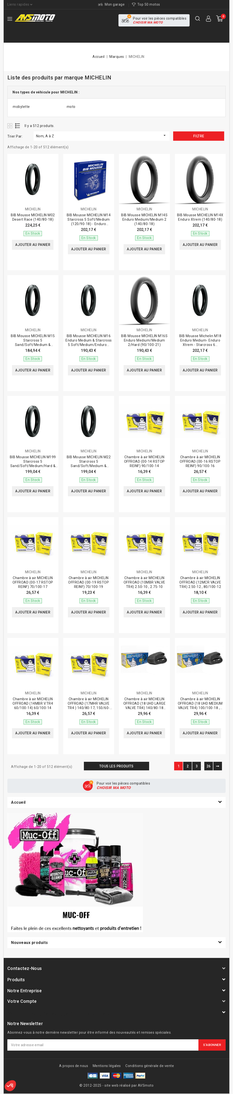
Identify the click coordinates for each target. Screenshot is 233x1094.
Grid (10, 126)
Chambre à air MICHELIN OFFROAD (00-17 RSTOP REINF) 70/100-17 (33, 582)
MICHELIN (33, 209)
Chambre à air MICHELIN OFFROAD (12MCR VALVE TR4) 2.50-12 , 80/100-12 (200, 582)
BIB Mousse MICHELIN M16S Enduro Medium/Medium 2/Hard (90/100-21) (144, 340)
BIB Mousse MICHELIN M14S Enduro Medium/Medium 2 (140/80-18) (144, 219)
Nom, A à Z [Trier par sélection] (101, 135)
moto (71, 107)
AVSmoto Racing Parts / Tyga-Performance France (60, 1013)
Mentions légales (107, 1066)
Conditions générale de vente (149, 1066)
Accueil (18, 802)
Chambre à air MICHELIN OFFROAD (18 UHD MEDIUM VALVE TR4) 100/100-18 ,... (200, 703)
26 (209, 766)
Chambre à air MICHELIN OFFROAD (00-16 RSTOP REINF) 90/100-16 (200, 461)
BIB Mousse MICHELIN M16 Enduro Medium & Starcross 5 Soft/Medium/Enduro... (88, 340)
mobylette (21, 107)
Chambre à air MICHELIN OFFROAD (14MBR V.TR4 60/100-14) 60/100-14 (33, 703)
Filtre (198, 136)
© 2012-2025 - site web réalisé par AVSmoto (116, 1085)
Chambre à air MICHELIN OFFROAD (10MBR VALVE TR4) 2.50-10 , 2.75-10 (144, 582)
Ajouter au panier (32, 245)
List (18, 126)
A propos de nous (73, 1066)
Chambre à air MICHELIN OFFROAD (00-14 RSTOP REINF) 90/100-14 (144, 461)
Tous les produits (116, 766)
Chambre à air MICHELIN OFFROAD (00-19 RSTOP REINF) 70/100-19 (88, 582)
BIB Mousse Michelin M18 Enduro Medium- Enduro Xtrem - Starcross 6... (200, 340)
